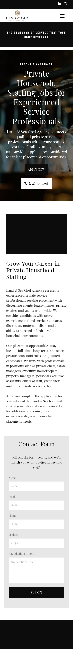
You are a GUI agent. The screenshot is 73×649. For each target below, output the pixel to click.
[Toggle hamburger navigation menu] (62, 15)
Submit (36, 598)
